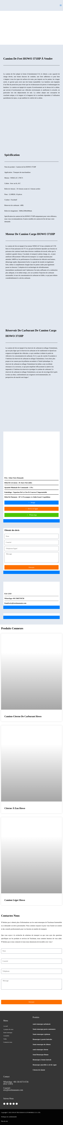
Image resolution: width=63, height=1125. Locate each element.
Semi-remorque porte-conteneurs (44, 1029)
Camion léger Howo (14, 900)
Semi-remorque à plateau (41, 1034)
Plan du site (4, 1121)
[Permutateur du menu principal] (60, 5)
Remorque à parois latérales (42, 1039)
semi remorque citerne (40, 1049)
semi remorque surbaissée (42, 1024)
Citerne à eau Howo (14, 808)
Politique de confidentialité (9, 1117)
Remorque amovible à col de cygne (45, 1065)
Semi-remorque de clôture (42, 1044)
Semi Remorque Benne (40, 1054)
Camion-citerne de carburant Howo (22, 716)
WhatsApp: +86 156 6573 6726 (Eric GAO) (15, 1083)
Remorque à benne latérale (42, 1060)
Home (22, 31)
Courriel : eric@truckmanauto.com (13, 1089)
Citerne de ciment (39, 1070)
